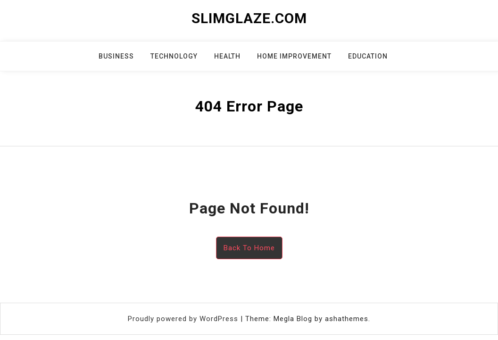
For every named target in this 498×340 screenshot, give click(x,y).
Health (227, 56)
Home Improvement (294, 56)
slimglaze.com (249, 18)
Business (116, 56)
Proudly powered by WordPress (184, 318)
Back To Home (249, 248)
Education (368, 56)
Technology (174, 56)
